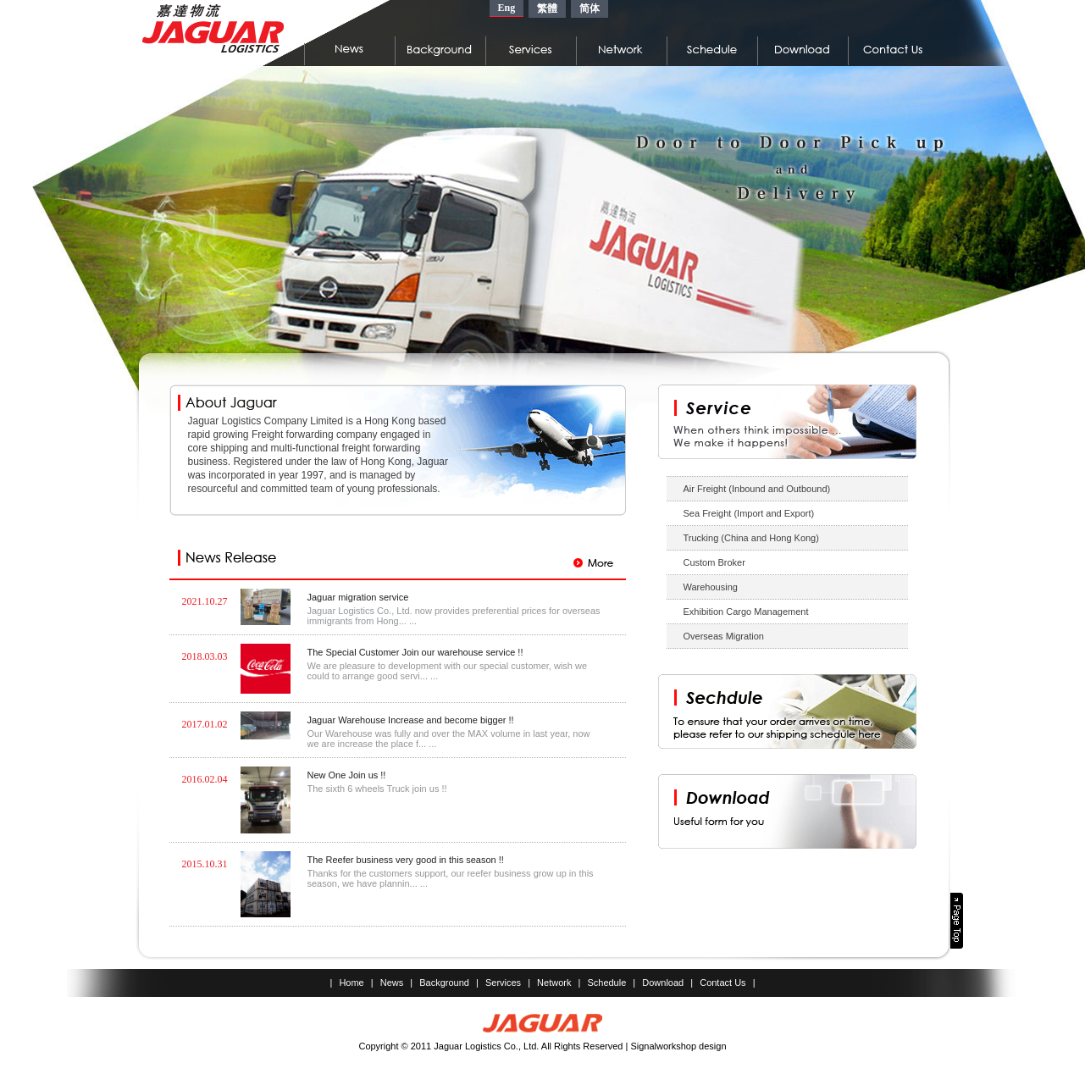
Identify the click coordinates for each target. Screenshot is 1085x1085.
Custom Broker (714, 562)
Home (351, 982)
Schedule (606, 982)
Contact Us (722, 982)
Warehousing (711, 587)
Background (444, 982)
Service (787, 422)
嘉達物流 (213, 28)
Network (554, 982)
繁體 (547, 8)
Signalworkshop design (678, 1046)
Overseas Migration (724, 636)
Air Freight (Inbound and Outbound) (757, 489)
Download (663, 982)
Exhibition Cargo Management (746, 611)
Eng (507, 8)
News (392, 982)
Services (503, 982)
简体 (589, 8)
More (593, 562)
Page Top (956, 921)
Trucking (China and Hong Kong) (751, 538)
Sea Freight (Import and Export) (749, 513)
